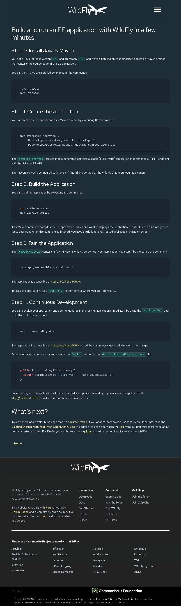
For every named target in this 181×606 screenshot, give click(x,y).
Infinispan (58, 549)
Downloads (85, 496)
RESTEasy (100, 572)
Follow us (111, 514)
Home (18, 443)
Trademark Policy (104, 599)
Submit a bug (113, 496)
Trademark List (126, 599)
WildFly (30, 599)
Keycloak (98, 549)
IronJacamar (60, 554)
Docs (82, 502)
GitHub (83, 514)
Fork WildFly (112, 508)
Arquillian (17, 549)
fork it (44, 516)
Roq (48, 507)
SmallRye (140, 549)
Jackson (57, 560)
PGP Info (111, 520)
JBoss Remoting (63, 572)
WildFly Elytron (143, 566)
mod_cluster (101, 554)
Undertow (140, 554)
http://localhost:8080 (65, 345)
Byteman (17, 565)
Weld (137, 560)
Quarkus (98, 566)
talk (121, 427)
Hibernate (18, 570)
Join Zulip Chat (141, 502)
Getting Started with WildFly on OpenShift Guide (43, 427)
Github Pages (20, 512)
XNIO (137, 572)
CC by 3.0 (17, 591)
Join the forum (114, 502)
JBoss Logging (61, 566)
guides (87, 431)
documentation (77, 422)
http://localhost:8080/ (65, 281)
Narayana (99, 560)
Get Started (86, 508)
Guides (83, 520)
